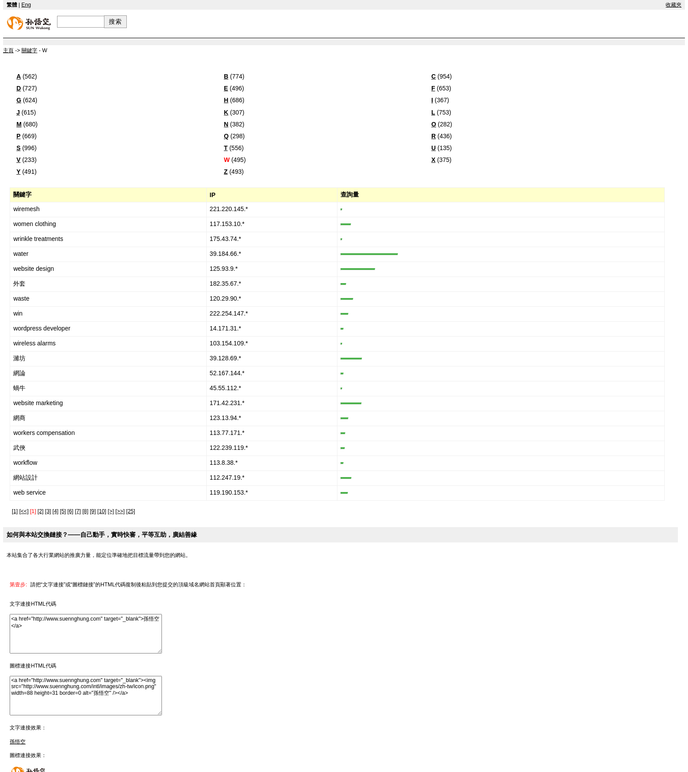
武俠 (19, 447)
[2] (40, 511)
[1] (15, 511)
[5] (63, 511)
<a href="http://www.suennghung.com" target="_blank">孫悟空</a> (86, 634)
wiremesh (26, 208)
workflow (25, 462)
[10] (101, 511)
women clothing (34, 223)
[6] (71, 511)
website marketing (38, 402)
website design (33, 268)
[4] (56, 511)
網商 (19, 417)
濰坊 (19, 358)
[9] (93, 511)
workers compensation (44, 432)
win (17, 313)
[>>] (120, 511)
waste (21, 298)
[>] (111, 511)
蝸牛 (19, 387)
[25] (130, 511)
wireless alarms (34, 343)
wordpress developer (41, 328)
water (20, 253)
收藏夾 (673, 5)
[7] (78, 511)
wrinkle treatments (38, 238)
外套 (19, 283)
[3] (48, 511)
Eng (26, 5)
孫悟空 (17, 742)
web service (29, 492)
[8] (85, 511)
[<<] (24, 511)
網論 (19, 373)
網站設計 (25, 477)
